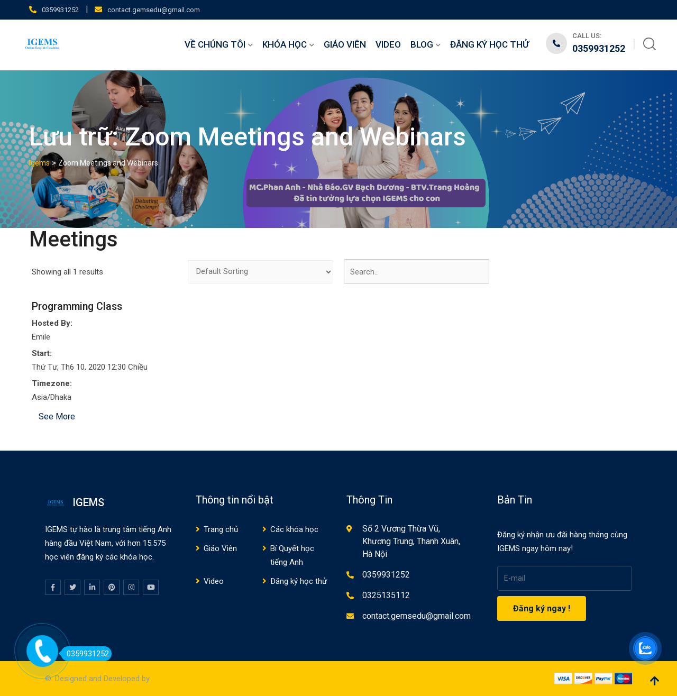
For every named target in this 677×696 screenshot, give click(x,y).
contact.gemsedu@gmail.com (153, 10)
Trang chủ (221, 529)
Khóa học (284, 44)
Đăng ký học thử (489, 44)
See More (57, 416)
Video (388, 44)
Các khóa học (294, 529)
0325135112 (386, 595)
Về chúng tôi (215, 44)
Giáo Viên (345, 44)
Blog (421, 44)
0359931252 (60, 10)
